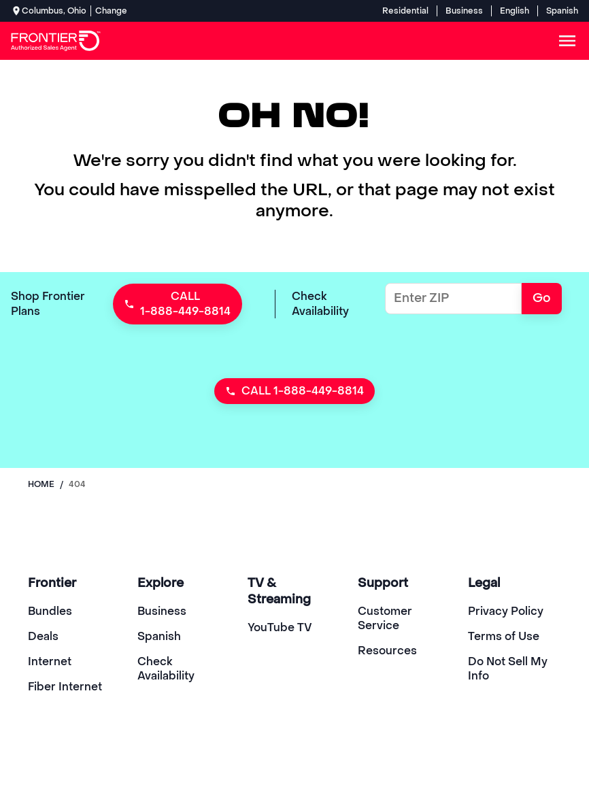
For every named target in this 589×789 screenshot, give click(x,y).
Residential (405, 10)
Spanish (562, 10)
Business (464, 10)
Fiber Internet (65, 686)
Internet (49, 661)
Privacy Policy (505, 611)
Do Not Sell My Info (508, 668)
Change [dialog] (111, 10)
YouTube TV (280, 627)
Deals (43, 636)
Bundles (50, 611)
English (514, 10)
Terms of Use (503, 636)
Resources (387, 650)
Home (41, 484)
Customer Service (385, 618)
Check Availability (166, 668)
